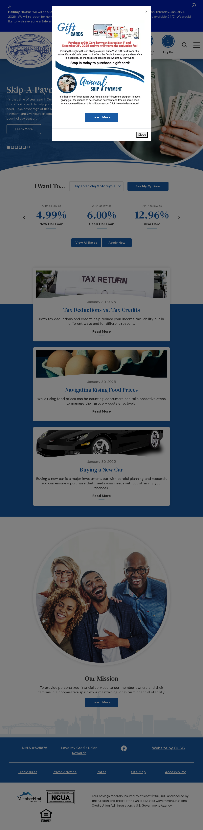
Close (142, 134)
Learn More (101, 117)
